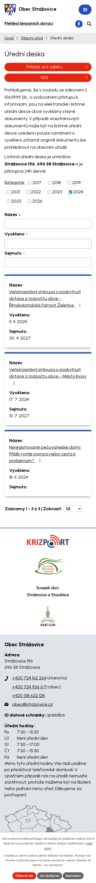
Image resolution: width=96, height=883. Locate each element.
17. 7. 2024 (19, 399)
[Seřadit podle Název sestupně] (20, 216)
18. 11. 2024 (18, 477)
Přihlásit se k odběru (57, 67)
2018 (56, 182)
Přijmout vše (24, 876)
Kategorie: (14, 182)
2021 (15, 192)
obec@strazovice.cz (32, 704)
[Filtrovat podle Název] (48, 224)
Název (10, 214)
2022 (36, 192)
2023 (57, 192)
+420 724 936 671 (29, 687)
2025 (16, 201)
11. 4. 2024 (18, 321)
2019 (76, 182)
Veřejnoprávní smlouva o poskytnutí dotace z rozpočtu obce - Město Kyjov (47, 376)
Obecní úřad (32, 38)
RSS (65, 77)
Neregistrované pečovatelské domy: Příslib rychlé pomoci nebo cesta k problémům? (45, 453)
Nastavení (73, 876)
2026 (37, 201)
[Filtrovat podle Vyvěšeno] (48, 244)
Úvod (9, 38)
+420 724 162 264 (29, 678)
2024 (78, 192)
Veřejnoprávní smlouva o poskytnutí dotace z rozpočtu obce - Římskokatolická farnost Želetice (46, 298)
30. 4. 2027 (20, 338)
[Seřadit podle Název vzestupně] (20, 214)
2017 (36, 182)
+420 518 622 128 (28, 695)
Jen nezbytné (49, 876)
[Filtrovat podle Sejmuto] (48, 263)
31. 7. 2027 (19, 416)
